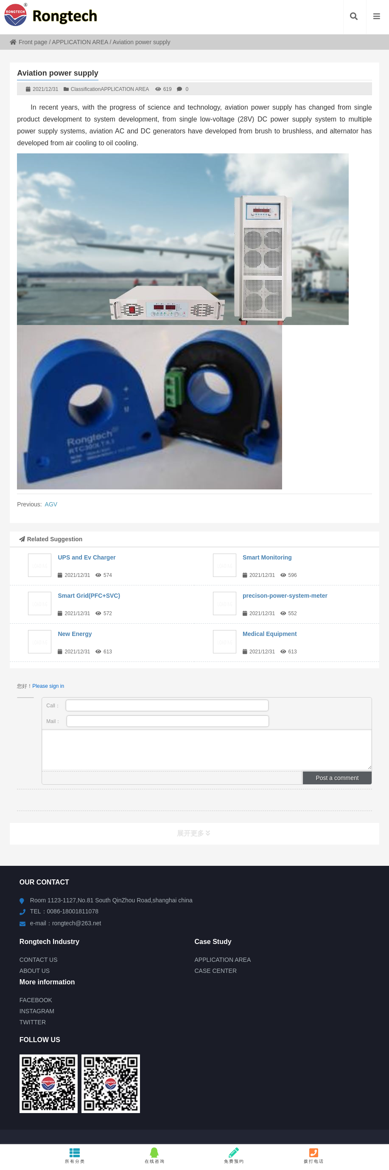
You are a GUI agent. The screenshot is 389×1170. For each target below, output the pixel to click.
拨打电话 (314, 1155)
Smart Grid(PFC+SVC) (89, 595)
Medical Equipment (270, 633)
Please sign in (48, 686)
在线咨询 (154, 1155)
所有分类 (75, 1155)
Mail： (157, 721)
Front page (29, 42)
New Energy (75, 633)
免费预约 (234, 1155)
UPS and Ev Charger (86, 557)
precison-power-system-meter (285, 595)
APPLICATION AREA (80, 42)
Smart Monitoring (267, 557)
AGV (51, 504)
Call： (157, 705)
